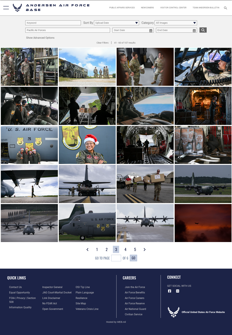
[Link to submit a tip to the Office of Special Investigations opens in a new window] (48, 308)
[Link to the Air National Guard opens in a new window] (133, 308)
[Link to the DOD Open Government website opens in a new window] (51, 303)
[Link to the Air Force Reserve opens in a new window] (132, 303)
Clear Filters (102, 42)
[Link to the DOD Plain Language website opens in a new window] (84, 287)
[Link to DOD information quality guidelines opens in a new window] (17, 303)
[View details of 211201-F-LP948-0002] (145, 223)
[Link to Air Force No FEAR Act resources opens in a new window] (49, 297)
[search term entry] (53, 22)
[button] (5, 7)
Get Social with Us (179, 285)
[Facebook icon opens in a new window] (169, 291)
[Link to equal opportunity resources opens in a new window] (17, 292)
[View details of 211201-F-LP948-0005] (203, 184)
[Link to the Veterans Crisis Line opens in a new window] (87, 303)
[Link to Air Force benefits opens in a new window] (132, 292)
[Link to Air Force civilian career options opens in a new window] (131, 313)
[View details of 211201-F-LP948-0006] (145, 184)
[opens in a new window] (122, 8)
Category (147, 23)
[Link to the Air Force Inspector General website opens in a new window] (16, 308)
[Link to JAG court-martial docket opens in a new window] (56, 287)
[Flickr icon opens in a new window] (177, 291)
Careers (129, 278)
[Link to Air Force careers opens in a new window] (132, 297)
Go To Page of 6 (111, 258)
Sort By (88, 23)
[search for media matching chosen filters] (203, 29)
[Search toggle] (226, 7)
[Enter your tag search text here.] (67, 30)
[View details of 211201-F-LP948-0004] (29, 223)
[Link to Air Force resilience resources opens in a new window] (82, 292)
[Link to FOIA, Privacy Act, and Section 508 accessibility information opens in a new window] (22, 297)
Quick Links (16, 278)
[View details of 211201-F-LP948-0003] (87, 223)
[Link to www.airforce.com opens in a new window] (132, 287)
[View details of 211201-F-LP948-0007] (87, 184)
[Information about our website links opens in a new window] (50, 292)
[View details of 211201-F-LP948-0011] (29, 184)
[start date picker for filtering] (133, 30)
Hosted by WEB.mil (116, 321)
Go (133, 257)
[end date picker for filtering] (176, 30)
